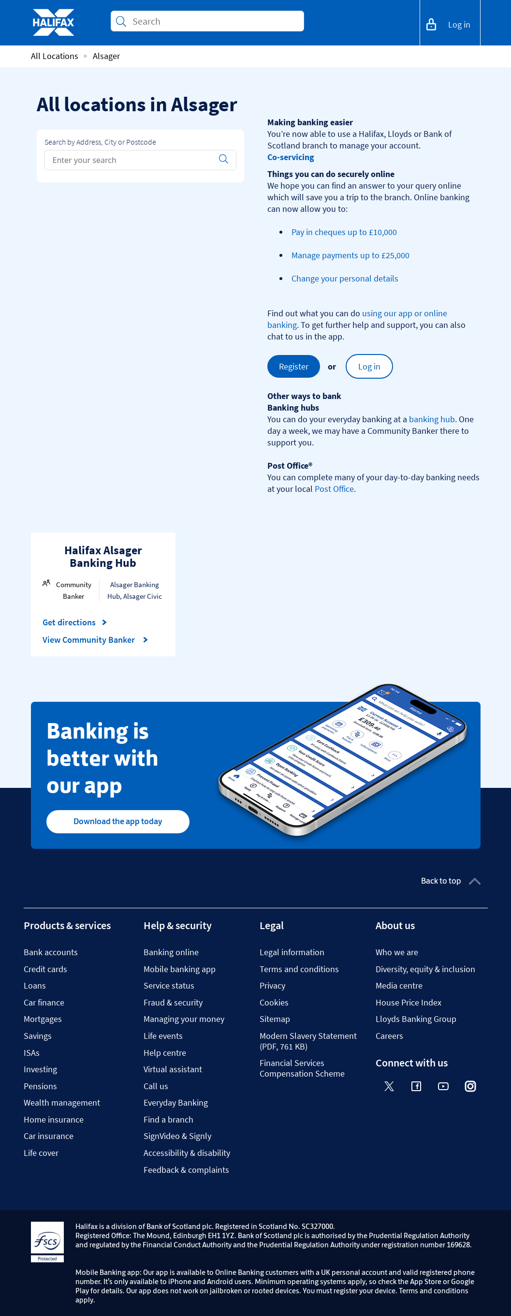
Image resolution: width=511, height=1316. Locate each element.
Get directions (75, 622)
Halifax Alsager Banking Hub (103, 556)
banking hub (432, 419)
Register (293, 366)
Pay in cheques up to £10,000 (344, 231)
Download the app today (117, 821)
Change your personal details (345, 278)
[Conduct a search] (214, 21)
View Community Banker (95, 640)
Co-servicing (290, 157)
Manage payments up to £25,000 (350, 255)
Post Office (334, 488)
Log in (369, 366)
